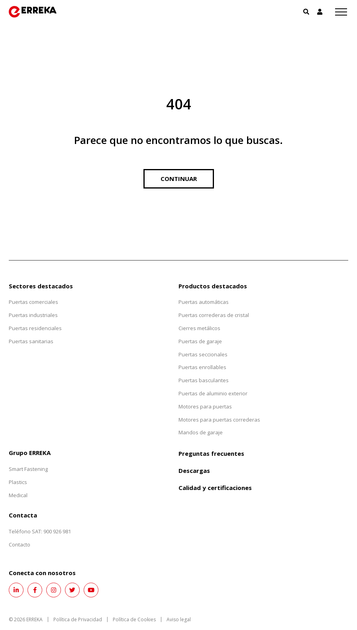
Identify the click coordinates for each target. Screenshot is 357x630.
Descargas (194, 470)
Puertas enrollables (202, 367)
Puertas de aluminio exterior (212, 393)
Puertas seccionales (203, 354)
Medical (18, 495)
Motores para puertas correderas (219, 419)
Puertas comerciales (33, 301)
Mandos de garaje (200, 432)
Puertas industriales (33, 315)
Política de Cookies (134, 619)
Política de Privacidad (77, 619)
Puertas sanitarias (31, 341)
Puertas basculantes (203, 380)
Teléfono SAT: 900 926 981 (40, 531)
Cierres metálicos (199, 328)
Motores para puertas (205, 406)
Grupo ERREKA (30, 453)
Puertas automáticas (203, 301)
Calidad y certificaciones (215, 488)
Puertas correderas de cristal (213, 315)
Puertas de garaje (200, 341)
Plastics (18, 482)
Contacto (19, 544)
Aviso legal (179, 619)
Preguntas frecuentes (211, 453)
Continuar (179, 179)
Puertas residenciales (35, 328)
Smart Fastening (28, 468)
